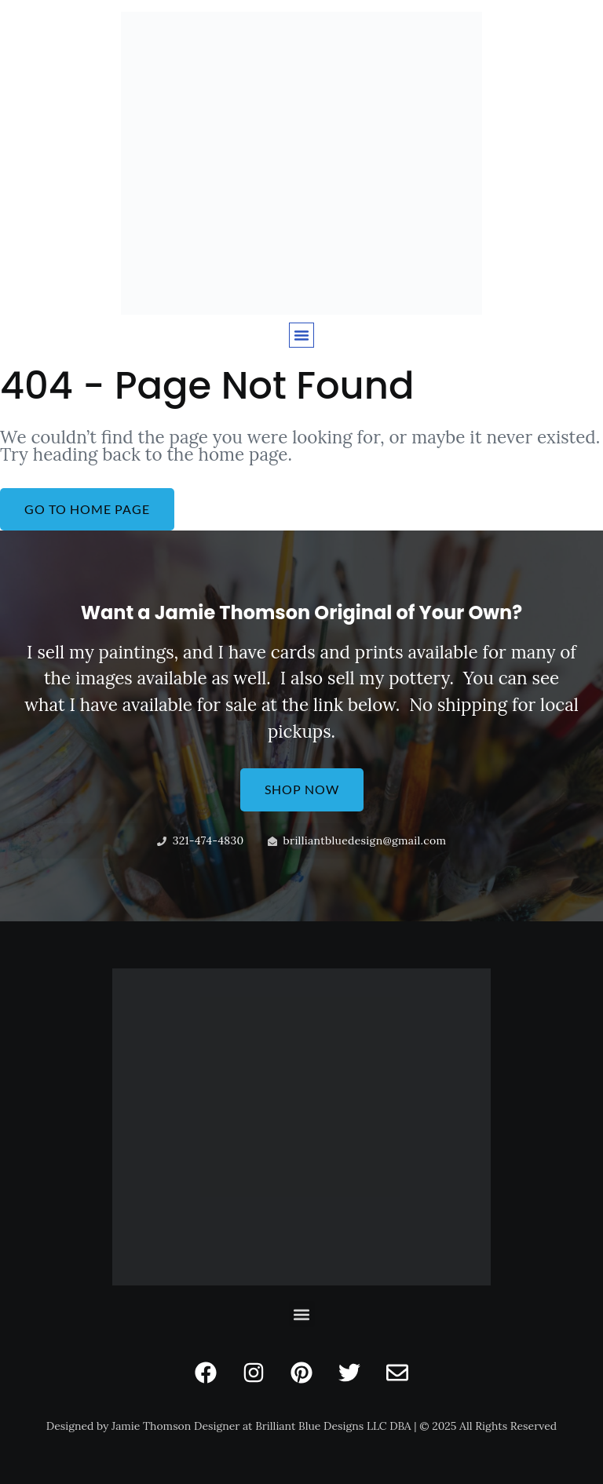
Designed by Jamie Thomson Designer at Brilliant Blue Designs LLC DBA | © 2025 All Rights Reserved (301, 1426)
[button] (301, 335)
